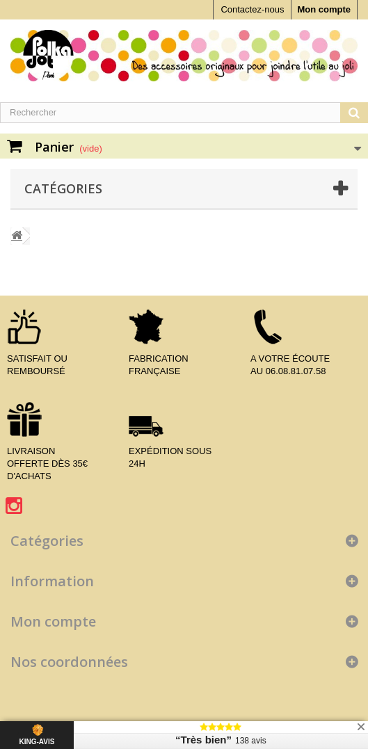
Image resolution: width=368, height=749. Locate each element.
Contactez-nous (252, 9)
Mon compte (324, 9)
